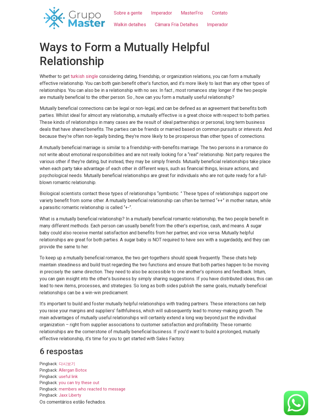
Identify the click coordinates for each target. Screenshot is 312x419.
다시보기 (67, 363)
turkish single (84, 76)
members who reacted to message (92, 389)
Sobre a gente (128, 13)
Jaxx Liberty (70, 395)
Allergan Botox (73, 370)
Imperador (161, 13)
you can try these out (79, 382)
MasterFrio (192, 13)
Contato (220, 13)
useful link (68, 376)
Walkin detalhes (130, 24)
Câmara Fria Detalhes (176, 24)
